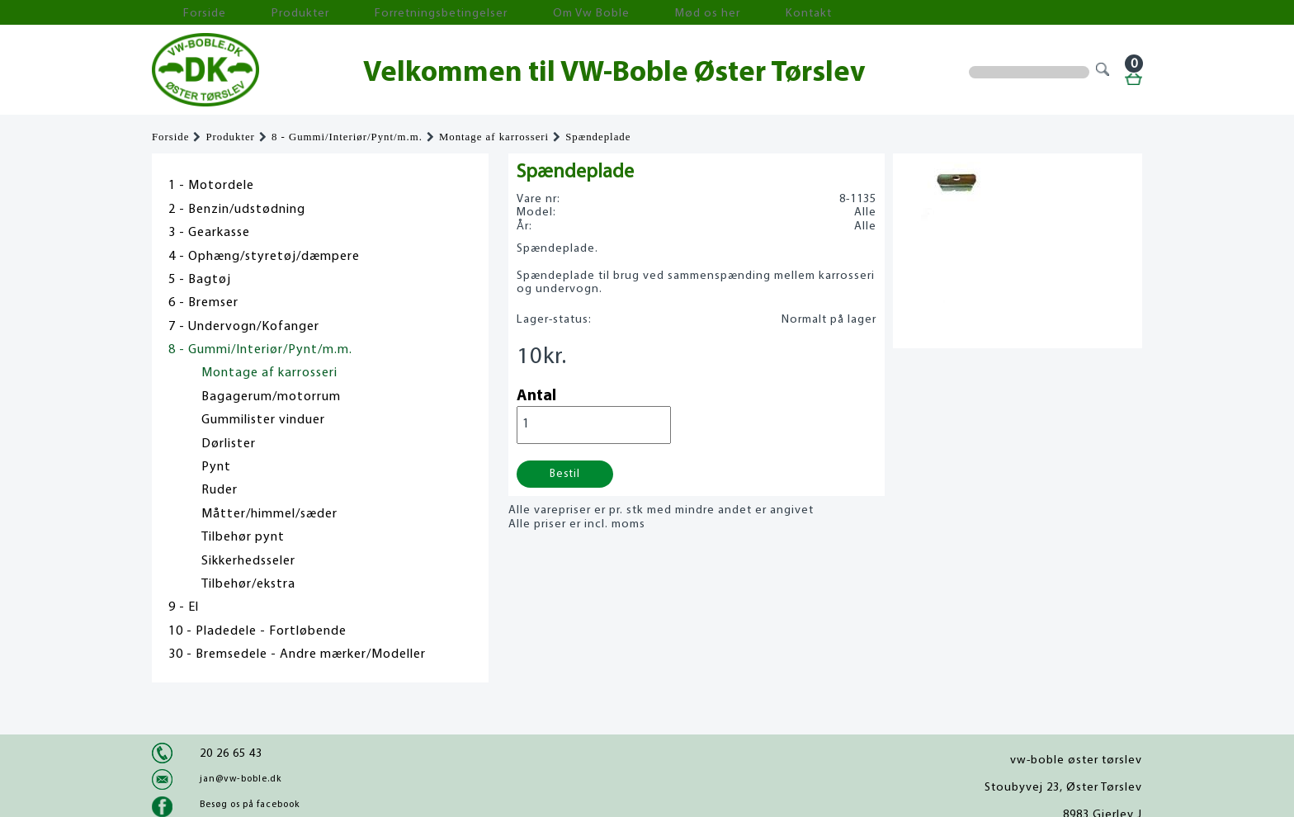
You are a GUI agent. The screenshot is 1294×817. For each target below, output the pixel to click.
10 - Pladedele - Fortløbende (257, 631)
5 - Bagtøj (199, 279)
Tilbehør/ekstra (248, 584)
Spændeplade (597, 137)
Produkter (257, 12)
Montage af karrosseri (494, 137)
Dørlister (228, 444)
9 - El (183, 607)
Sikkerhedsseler (248, 561)
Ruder (219, 490)
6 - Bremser (203, 302)
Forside (185, 12)
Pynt (216, 467)
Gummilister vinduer (263, 420)
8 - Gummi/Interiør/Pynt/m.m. (347, 137)
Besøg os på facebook (250, 805)
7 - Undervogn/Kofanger (243, 326)
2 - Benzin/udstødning (236, 209)
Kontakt (659, 12)
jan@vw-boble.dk (240, 779)
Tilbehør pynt (243, 537)
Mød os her (582, 12)
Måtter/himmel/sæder (269, 514)
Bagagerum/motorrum (271, 397)
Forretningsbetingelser (369, 12)
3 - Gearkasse (209, 232)
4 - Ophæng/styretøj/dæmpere (264, 256)
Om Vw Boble (490, 12)
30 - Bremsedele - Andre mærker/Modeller (297, 654)
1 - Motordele (211, 185)
